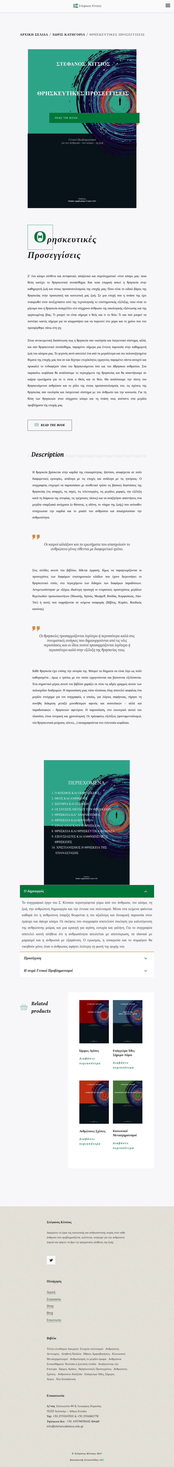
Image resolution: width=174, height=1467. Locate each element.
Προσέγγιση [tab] (36, 959)
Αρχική (51, 1295)
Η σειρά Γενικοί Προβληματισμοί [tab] (55, 973)
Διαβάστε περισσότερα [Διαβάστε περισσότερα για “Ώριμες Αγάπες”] (90, 1064)
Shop (50, 1309)
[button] (168, 5)
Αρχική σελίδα (34, 34)
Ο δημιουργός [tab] (38, 891)
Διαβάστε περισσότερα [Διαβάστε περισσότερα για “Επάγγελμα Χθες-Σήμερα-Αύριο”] (123, 1068)
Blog (50, 1316)
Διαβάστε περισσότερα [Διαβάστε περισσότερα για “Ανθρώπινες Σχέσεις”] (90, 1144)
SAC (101, 1462)
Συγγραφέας (54, 1302)
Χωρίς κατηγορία (68, 34)
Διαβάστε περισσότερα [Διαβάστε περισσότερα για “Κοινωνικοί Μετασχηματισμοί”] (123, 1148)
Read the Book (49, 425)
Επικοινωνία (54, 1323)
